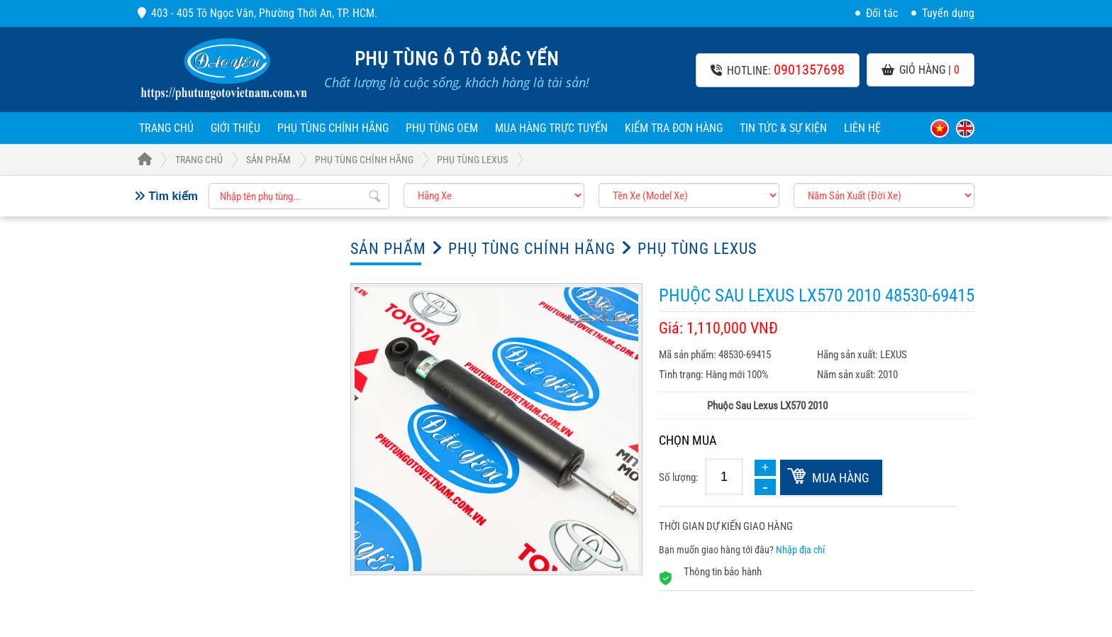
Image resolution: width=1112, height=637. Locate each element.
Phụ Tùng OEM (442, 128)
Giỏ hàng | (921, 70)
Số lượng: (679, 477)
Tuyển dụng (942, 13)
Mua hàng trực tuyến (551, 128)
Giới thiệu (235, 128)
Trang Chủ (180, 159)
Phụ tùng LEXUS (472, 159)
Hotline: (778, 69)
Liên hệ (862, 128)
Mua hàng (840, 477)
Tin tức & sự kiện (783, 128)
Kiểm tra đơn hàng (674, 128)
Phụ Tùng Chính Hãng (333, 128)
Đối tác (876, 13)
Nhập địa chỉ (800, 549)
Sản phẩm (268, 159)
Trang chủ (166, 128)
